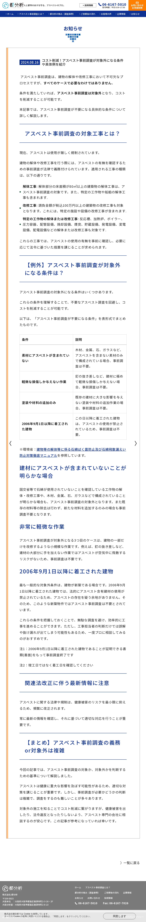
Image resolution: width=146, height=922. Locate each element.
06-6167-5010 (114, 4)
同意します (119, 916)
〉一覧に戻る (130, 862)
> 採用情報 (88, 5)
